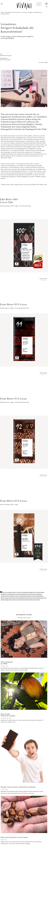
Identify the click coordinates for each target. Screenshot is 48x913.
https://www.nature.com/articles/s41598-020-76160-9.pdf (29, 184)
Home (2, 12)
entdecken (43, 278)
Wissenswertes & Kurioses (12, 12)
